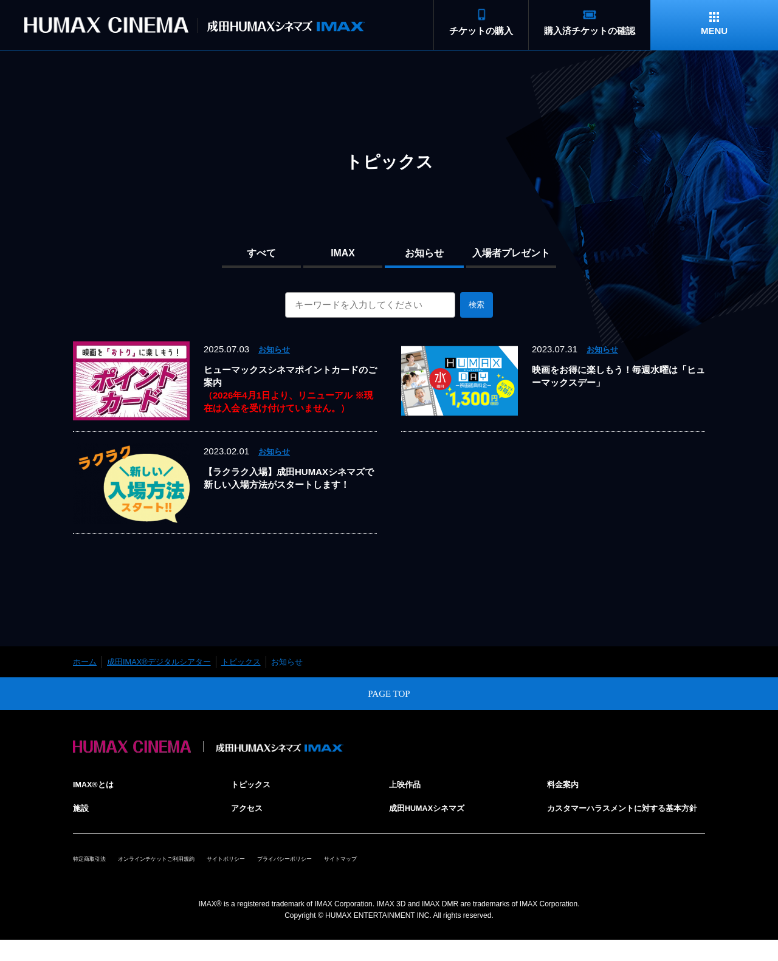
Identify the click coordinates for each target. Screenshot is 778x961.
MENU (714, 31)
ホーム (85, 661)
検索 (476, 304)
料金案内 (565, 784)
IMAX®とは (97, 784)
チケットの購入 (481, 31)
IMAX (343, 253)
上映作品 (407, 784)
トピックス (241, 661)
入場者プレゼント (511, 253)
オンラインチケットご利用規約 (188, 872)
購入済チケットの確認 (589, 31)
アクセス (249, 807)
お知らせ (424, 253)
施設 (82, 807)
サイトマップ (437, 872)
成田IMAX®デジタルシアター (159, 661)
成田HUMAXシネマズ (433, 807)
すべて (261, 253)
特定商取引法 (96, 872)
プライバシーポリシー (362, 872)
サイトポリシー (283, 872)
